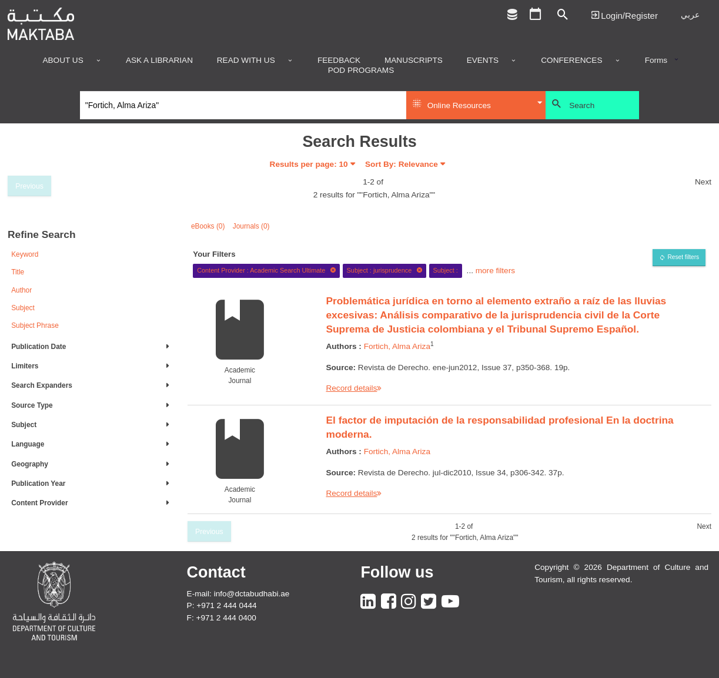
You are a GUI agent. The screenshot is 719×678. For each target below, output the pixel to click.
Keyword (24, 254)
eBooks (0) (208, 226)
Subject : (445, 270)
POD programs (361, 70)
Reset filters (683, 257)
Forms (656, 60)
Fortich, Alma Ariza (397, 346)
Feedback (338, 60)
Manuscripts (413, 60)
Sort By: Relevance (401, 164)
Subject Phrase (35, 325)
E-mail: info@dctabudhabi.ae (238, 593)
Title (17, 272)
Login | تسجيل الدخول (624, 15)
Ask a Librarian (159, 60)
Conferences (571, 60)
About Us (62, 60)
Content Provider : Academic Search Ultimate (266, 270)
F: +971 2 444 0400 (221, 617)
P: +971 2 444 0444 (222, 605)
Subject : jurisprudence (385, 270)
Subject (23, 308)
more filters (495, 270)
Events (483, 60)
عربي (690, 15)
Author (21, 290)
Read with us (246, 60)
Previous (29, 186)
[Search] (243, 105)
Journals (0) (251, 226)
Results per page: (309, 164)
